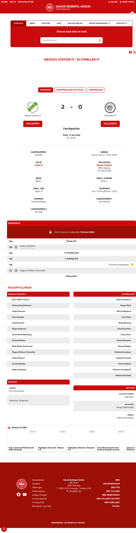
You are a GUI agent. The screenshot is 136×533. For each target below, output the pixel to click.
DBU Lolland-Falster (108, 499)
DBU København (111, 495)
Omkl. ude (38, 189)
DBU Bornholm (111, 484)
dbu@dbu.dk (75, 491)
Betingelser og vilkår (41, 506)
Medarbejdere (38, 491)
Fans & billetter (25, 2)
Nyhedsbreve (38, 480)
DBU (117, 480)
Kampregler (96, 90)
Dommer (38, 199)
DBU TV (13, 2)
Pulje (39, 163)
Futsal (116, 506)
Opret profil (127, 2)
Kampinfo (45, 90)
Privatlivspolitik (39, 499)
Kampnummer (38, 152)
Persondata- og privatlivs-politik (68, 523)
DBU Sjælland (112, 502)
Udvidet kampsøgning (99, 23)
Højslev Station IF (33, 116)
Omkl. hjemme (104, 178)
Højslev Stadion (104, 165)
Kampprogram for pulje (70, 90)
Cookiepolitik (38, 502)
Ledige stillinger (39, 495)
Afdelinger (37, 488)
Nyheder (36, 484)
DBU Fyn (115, 488)
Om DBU (4, 2)
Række (104, 152)
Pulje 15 (38, 165)
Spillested (104, 163)
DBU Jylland (113, 491)
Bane (38, 178)
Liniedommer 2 (39, 209)
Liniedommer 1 (104, 199)
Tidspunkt (104, 189)
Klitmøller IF (110, 116)
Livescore (121, 23)
